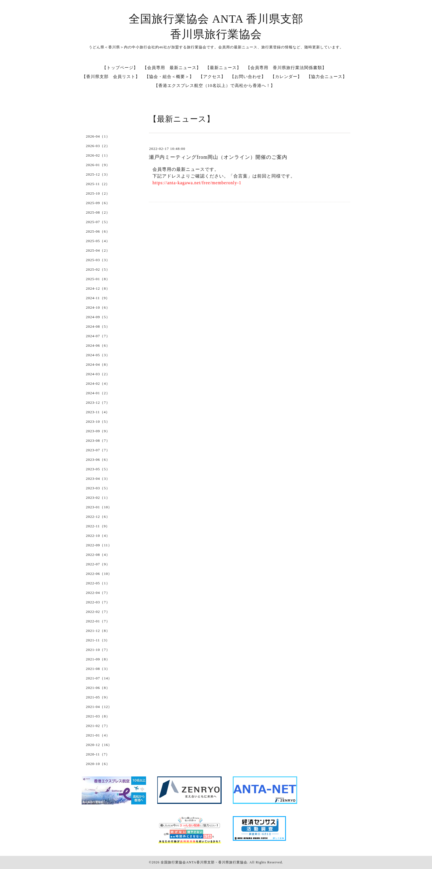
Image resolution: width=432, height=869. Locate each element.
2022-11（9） (98, 526)
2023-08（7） (98, 440)
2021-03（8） (98, 716)
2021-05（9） (98, 697)
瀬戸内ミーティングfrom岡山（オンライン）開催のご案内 (218, 157)
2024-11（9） (98, 298)
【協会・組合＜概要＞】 (169, 76)
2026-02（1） (98, 155)
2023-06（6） (98, 459)
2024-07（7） (98, 336)
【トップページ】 (120, 67)
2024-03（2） (98, 374)
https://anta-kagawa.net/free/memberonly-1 (196, 182)
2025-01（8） (98, 279)
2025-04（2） (98, 250)
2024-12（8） (98, 288)
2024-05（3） (98, 355)
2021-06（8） (98, 688)
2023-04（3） (98, 478)
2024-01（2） (98, 393)
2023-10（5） (98, 421)
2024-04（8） (98, 364)
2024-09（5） (98, 317)
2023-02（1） (98, 497)
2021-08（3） (98, 669)
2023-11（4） (98, 412)
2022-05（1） (98, 583)
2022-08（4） (98, 554)
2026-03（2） (98, 146)
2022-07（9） (98, 564)
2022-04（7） (98, 593)
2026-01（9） (98, 165)
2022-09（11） (99, 545)
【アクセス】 (212, 76)
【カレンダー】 (286, 76)
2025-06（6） (98, 231)
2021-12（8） (98, 631)
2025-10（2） (98, 193)
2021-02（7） (98, 726)
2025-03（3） (98, 260)
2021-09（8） (98, 659)
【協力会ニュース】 (327, 76)
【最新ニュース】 (223, 67)
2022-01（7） (98, 621)
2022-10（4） (98, 535)
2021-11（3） (98, 640)
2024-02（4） (98, 383)
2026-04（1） (98, 136)
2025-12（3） (98, 174)
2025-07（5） (98, 222)
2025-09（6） (98, 203)
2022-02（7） (98, 612)
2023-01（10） (99, 507)
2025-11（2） (98, 184)
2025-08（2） (98, 212)
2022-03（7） (98, 602)
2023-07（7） (98, 450)
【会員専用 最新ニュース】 (172, 67)
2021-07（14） (99, 678)
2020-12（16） (99, 745)
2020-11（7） (98, 754)
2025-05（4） (98, 241)
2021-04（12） (99, 707)
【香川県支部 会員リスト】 (111, 76)
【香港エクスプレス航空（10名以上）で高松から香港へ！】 (214, 85)
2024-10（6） (98, 307)
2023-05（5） (98, 469)
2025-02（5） (98, 269)
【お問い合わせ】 (248, 76)
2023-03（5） (98, 488)
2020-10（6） (98, 764)
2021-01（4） (98, 735)
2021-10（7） (98, 650)
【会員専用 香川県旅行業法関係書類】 (286, 67)
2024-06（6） (98, 345)
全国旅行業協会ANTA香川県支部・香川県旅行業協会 (204, 862)
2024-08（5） (98, 326)
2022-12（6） (98, 516)
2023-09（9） (98, 431)
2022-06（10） (99, 574)
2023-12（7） (98, 402)
